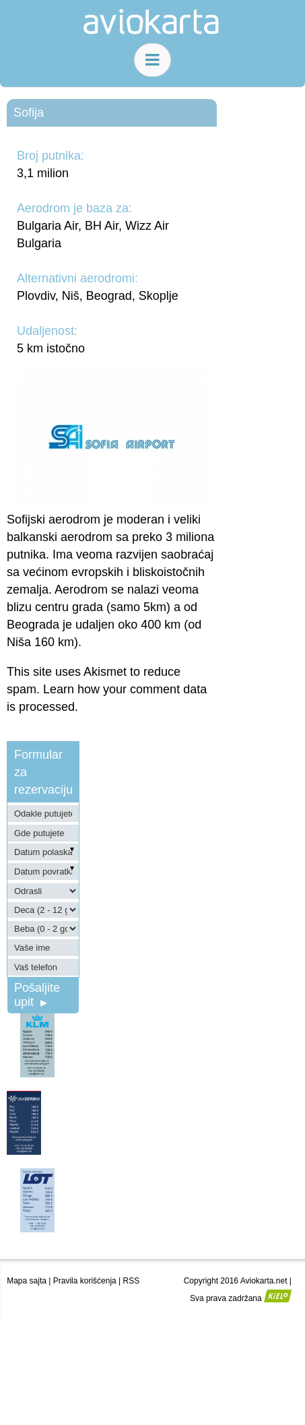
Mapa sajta (26, 1281)
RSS (131, 1281)
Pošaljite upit (37, 995)
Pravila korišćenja (84, 1281)
